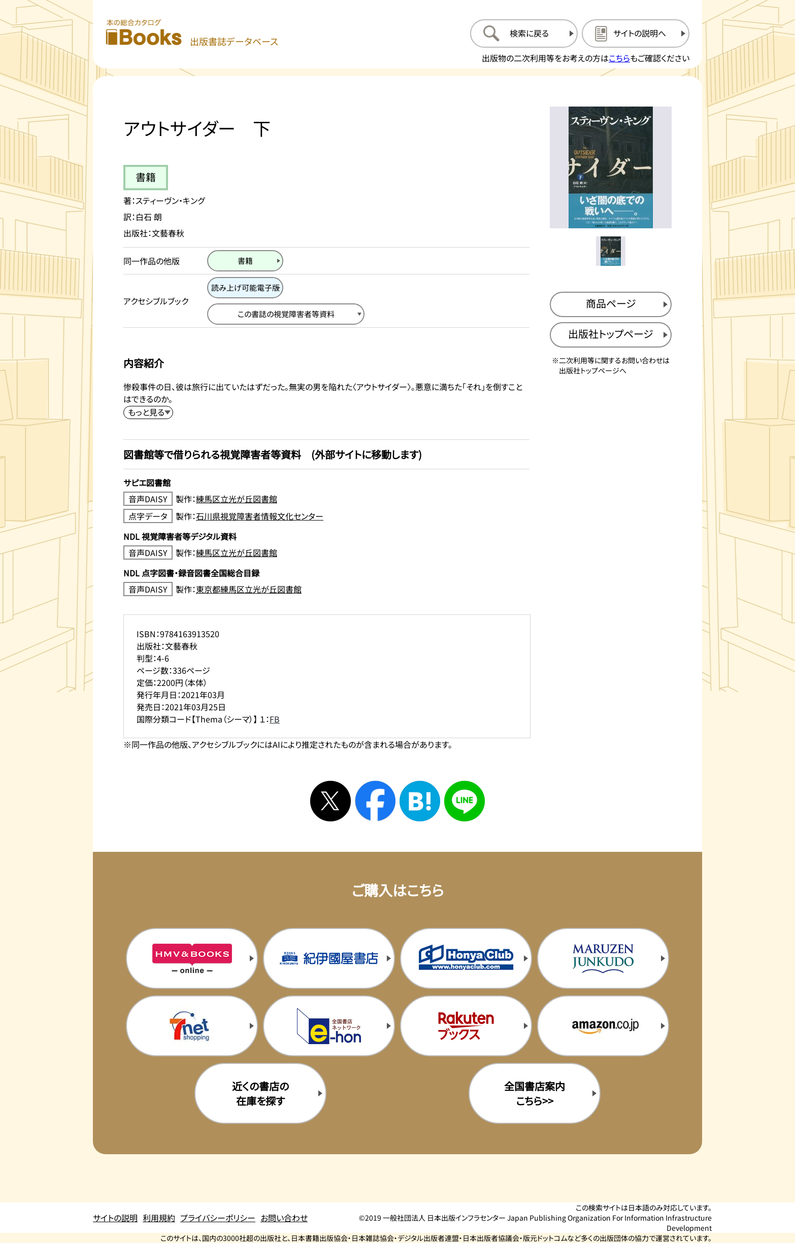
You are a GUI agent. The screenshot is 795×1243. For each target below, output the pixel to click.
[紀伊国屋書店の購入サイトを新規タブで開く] (329, 958)
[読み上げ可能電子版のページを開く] (245, 287)
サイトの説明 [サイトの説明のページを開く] (115, 1218)
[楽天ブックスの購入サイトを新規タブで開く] (466, 1025)
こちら (619, 58)
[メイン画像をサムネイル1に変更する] (610, 251)
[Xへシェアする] (330, 801)
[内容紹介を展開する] (148, 412)
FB (275, 719)
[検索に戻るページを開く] (524, 33)
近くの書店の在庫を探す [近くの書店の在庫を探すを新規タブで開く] (260, 1093)
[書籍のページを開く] (245, 260)
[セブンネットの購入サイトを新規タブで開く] (192, 1025)
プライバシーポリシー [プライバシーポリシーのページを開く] (217, 1218)
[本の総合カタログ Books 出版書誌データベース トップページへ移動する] (192, 33)
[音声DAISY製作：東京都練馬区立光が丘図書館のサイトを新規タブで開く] (326, 589)
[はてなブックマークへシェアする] (420, 801)
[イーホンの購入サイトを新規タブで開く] (329, 1025)
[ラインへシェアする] (464, 801)
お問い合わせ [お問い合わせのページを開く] (284, 1218)
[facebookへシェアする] (375, 801)
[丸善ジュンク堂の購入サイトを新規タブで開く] (603, 958)
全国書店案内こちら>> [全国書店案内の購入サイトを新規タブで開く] (534, 1093)
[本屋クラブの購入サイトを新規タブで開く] (466, 958)
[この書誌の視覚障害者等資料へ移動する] (286, 314)
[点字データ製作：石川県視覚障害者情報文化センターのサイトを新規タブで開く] (326, 516)
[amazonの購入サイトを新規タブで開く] (603, 1025)
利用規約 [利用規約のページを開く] (159, 1218)
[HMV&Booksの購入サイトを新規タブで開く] (192, 958)
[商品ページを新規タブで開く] (611, 304)
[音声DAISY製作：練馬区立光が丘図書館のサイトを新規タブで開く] (326, 499)
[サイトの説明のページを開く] (635, 33)
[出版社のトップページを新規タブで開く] (611, 335)
